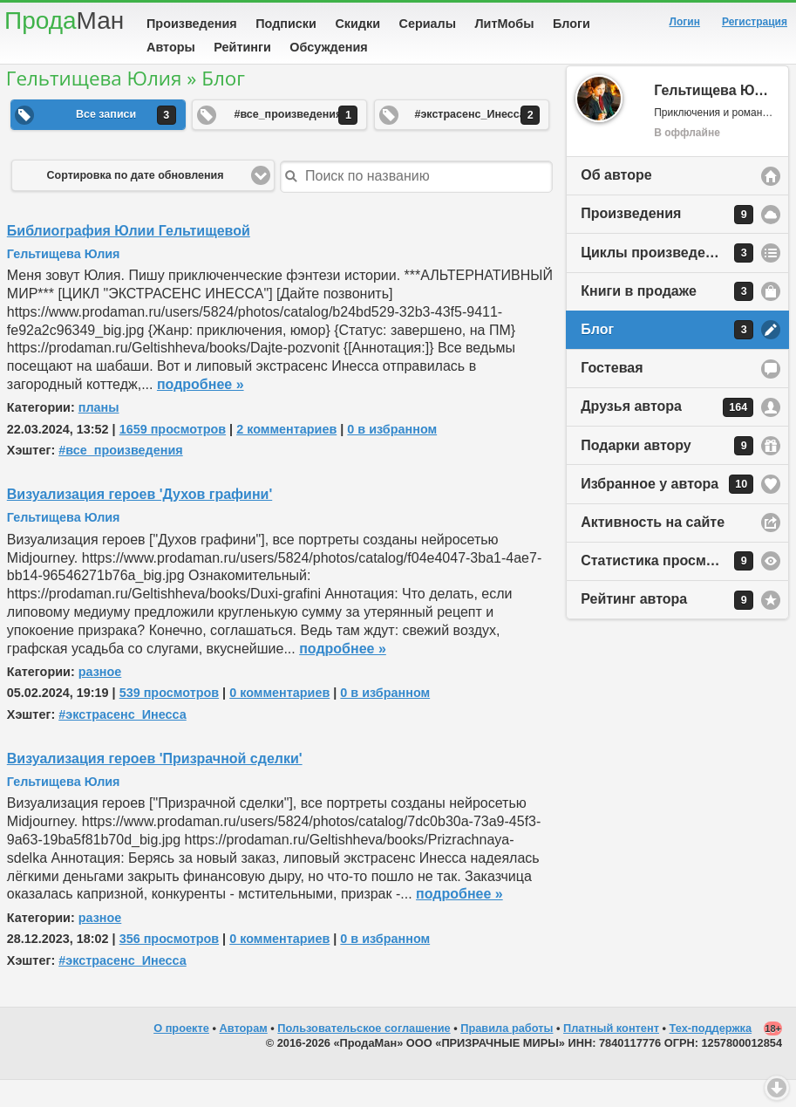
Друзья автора (667, 434)
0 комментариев (279, 720)
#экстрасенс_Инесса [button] (477, 142)
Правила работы (506, 1055)
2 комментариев (286, 456)
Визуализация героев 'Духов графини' (139, 521)
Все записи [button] (126, 142)
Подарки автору (667, 472)
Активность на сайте (653, 549)
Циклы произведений (667, 280)
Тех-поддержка (711, 1055)
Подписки (285, 24)
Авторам (244, 1055)
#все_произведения (120, 477)
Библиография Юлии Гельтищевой (128, 257)
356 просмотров (169, 966)
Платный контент (611, 1055)
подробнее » (200, 411)
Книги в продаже (667, 318)
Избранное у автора (667, 511)
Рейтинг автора (667, 627)
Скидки (357, 24)
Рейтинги (242, 47)
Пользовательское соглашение (363, 1055)
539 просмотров (169, 720)
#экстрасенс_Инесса (122, 741)
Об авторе (616, 202)
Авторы (170, 47)
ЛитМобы (504, 24)
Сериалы (427, 24)
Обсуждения (328, 47)
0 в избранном (392, 456)
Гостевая (612, 394)
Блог (667, 356)
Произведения (191, 24)
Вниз (777, 1088)
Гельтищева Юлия (63, 281)
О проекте (181, 1055)
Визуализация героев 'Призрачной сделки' (155, 785)
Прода (64, 20)
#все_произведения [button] (295, 142)
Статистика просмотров (667, 588)
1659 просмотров (172, 456)
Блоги (571, 24)
